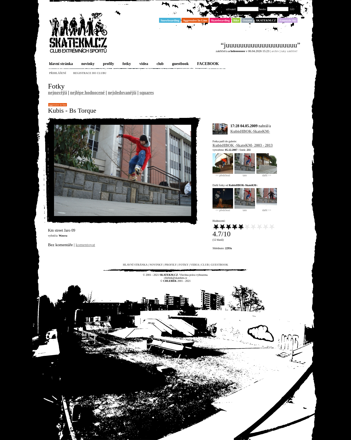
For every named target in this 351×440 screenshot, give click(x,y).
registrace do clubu (89, 73)
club (159, 64)
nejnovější (57, 92)
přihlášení (57, 73)
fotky (126, 64)
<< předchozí (223, 174)
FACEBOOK (207, 64)
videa (143, 64)
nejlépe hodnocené (87, 92)
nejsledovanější (122, 92)
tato (244, 174)
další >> (266, 174)
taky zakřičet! (289, 51)
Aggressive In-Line (57, 104)
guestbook (180, 64)
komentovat (85, 245)
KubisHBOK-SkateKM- (250, 131)
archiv (275, 51)
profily (108, 64)
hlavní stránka (60, 64)
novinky (87, 64)
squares (147, 92)
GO (292, 9)
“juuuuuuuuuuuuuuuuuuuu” (260, 45)
